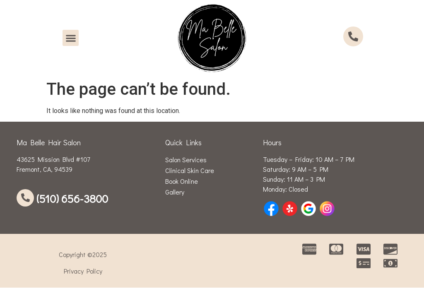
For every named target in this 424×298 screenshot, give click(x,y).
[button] (71, 38)
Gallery (174, 191)
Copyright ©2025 (83, 254)
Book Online (181, 181)
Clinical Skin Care (189, 170)
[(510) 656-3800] (25, 198)
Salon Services (186, 159)
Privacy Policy (83, 271)
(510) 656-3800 (72, 198)
